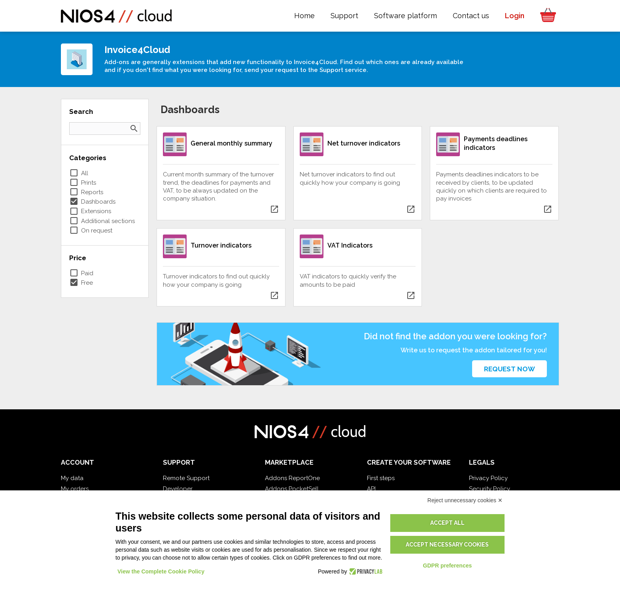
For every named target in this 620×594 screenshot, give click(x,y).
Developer (178, 488)
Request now (509, 369)
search (134, 128)
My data (72, 478)
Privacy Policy (488, 478)
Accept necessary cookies (447, 544)
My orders (75, 488)
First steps (381, 478)
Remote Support (186, 478)
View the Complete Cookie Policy (160, 571)
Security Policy (489, 488)
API (371, 488)
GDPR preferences (447, 565)
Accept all (447, 523)
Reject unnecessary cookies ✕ (465, 500)
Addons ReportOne (292, 478)
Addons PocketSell (292, 488)
